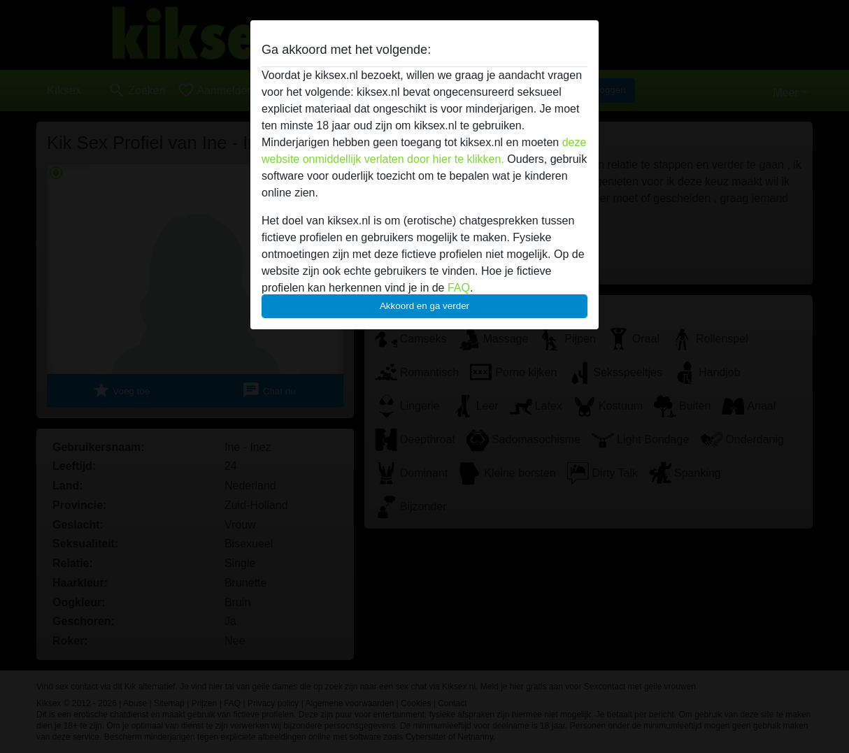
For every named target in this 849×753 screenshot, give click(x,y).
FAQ (459, 288)
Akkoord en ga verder (424, 306)
